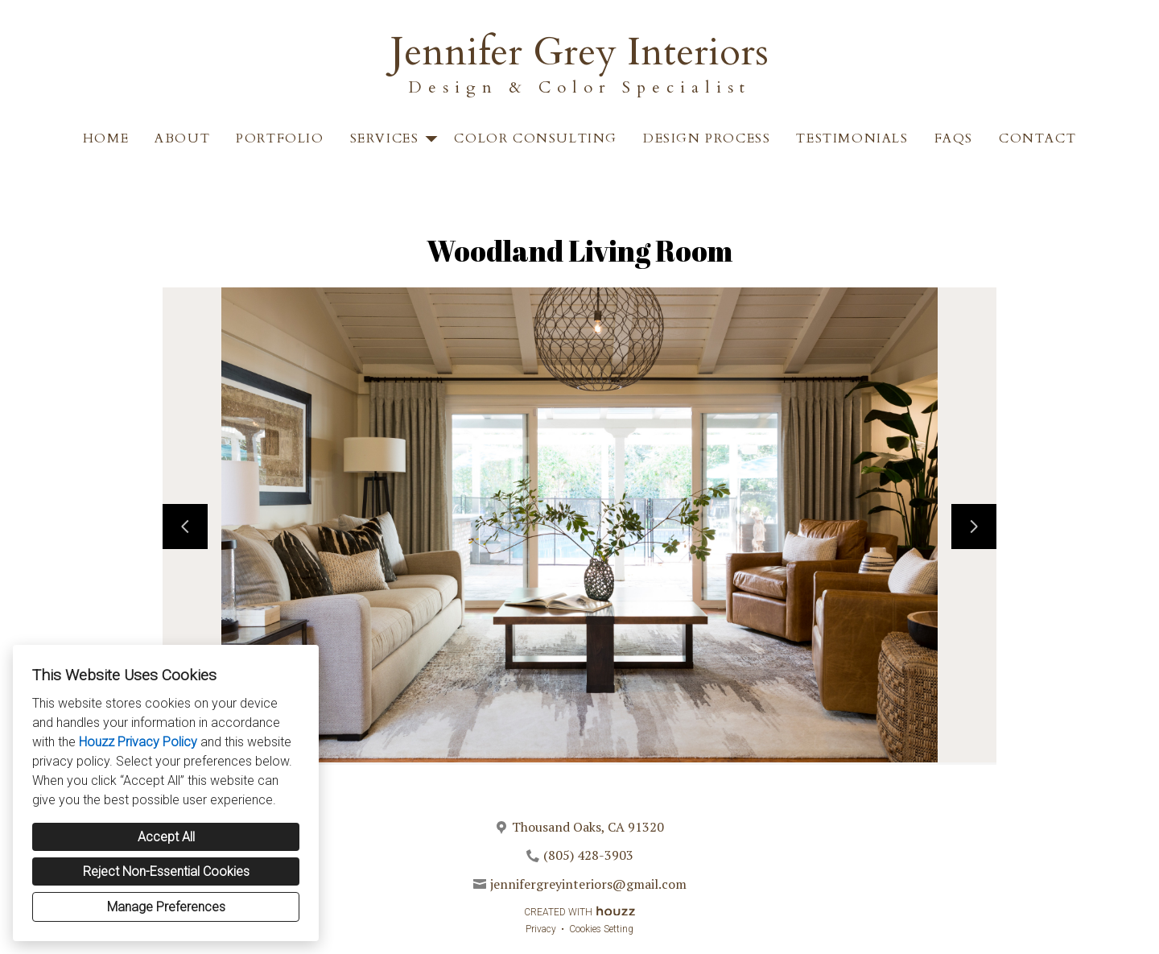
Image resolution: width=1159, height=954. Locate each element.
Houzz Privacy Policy (138, 742)
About (182, 138)
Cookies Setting (601, 929)
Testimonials (852, 138)
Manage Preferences (166, 907)
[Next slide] (973, 526)
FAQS (953, 138)
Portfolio (280, 138)
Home (106, 138)
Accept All (166, 837)
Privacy (541, 929)
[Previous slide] (185, 526)
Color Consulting (535, 138)
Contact (1037, 138)
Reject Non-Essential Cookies (166, 871)
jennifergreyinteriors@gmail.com (588, 884)
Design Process (706, 138)
